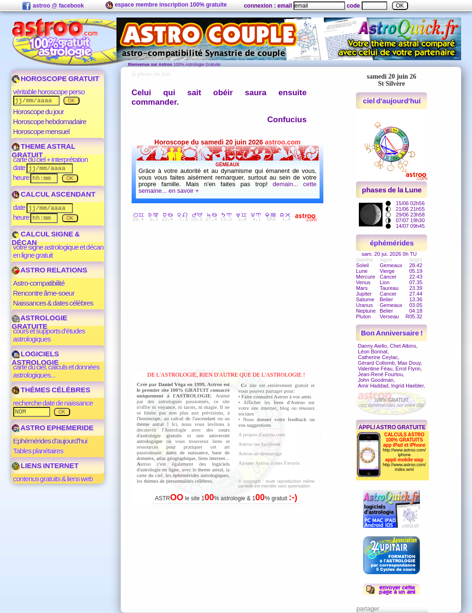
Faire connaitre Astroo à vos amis (276, 396)
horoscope (149, 418)
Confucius (287, 119)
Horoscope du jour (38, 112)
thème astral (150, 424)
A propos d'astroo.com (261, 434)
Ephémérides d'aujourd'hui (50, 441)
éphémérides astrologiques (201, 475)
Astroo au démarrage (260, 453)
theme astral (210, 469)
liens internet (211, 458)
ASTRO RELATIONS (49, 270)
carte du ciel (150, 475)
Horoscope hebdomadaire (50, 121)
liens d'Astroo (289, 402)
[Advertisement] (228, 297)
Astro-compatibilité (39, 283)
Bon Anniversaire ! (391, 333)
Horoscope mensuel (41, 131)
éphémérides (392, 243)
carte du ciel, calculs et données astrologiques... (56, 371)
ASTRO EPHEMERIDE (53, 428)
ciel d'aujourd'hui (392, 101)
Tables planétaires (38, 451)
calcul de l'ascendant (193, 418)
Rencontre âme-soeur (44, 293)
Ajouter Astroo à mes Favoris (269, 463)
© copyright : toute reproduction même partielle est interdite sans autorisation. (276, 483)
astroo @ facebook (53, 6)
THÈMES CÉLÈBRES (51, 390)
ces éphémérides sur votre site (391, 402)
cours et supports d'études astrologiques (49, 335)
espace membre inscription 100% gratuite (166, 5)
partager (367, 608)
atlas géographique (176, 458)
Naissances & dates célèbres (53, 303)
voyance (166, 407)
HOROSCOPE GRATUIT (55, 78)
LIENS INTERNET (45, 465)
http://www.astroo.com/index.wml (404, 467)
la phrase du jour (151, 74)
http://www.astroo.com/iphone (404, 452)
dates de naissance (187, 452)
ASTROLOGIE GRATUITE (40, 322)
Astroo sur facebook (259, 444)
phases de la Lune (391, 190)
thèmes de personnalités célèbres (178, 481)
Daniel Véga (172, 384)
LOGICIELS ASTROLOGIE (35, 358)
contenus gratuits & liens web (53, 479)
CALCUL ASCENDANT (54, 194)
